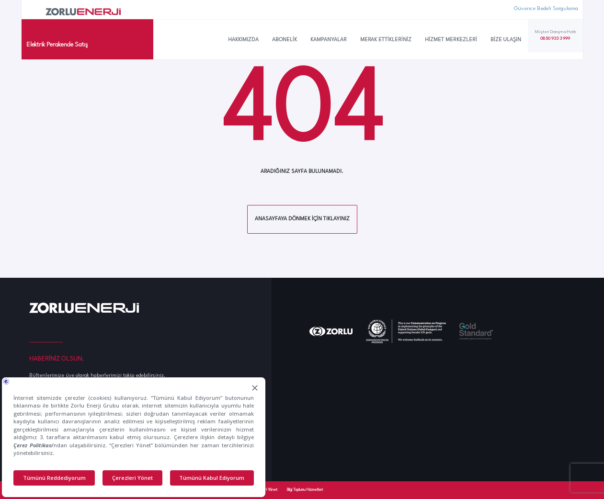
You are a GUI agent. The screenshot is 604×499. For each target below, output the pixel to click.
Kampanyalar (328, 40)
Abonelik (284, 40)
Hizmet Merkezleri (451, 40)
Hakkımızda (243, 40)
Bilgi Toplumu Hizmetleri (305, 490)
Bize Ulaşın (505, 40)
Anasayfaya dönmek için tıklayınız (302, 219)
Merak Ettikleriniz (385, 40)
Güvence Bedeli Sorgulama (546, 8)
